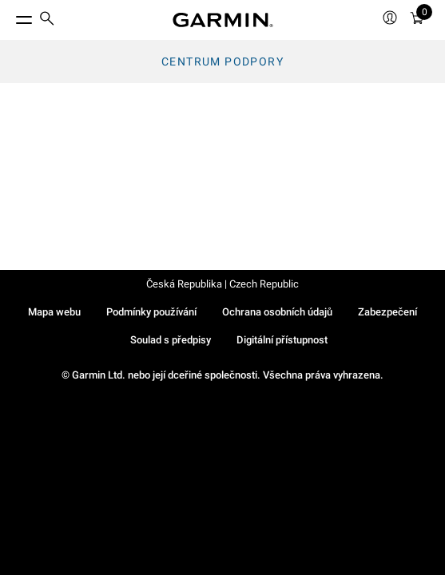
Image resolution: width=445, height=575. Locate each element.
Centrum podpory (222, 61)
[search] (47, 20)
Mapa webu (54, 312)
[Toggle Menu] (9, 16)
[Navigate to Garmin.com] (223, 20)
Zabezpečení (387, 312)
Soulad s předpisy (170, 340)
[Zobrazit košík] (417, 20)
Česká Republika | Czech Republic (222, 284)
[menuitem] (47, 20)
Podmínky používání (151, 312)
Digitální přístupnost (282, 340)
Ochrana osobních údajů (277, 312)
